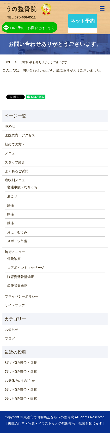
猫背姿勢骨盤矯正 (20, 277)
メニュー (11, 153)
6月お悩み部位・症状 (21, 389)
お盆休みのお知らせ (20, 381)
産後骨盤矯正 (17, 286)
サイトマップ (15, 305)
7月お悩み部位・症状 (21, 371)
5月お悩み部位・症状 (21, 398)
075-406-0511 (25, 17)
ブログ (10, 338)
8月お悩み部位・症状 (21, 363)
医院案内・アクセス (20, 135)
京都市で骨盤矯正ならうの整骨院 (49, 417)
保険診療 (14, 259)
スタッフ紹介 (15, 162)
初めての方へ (15, 144)
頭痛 (10, 214)
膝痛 (10, 223)
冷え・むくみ (17, 232)
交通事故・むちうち (22, 187)
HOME (6, 62)
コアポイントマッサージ (25, 268)
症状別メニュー (16, 180)
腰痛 (10, 205)
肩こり (12, 196)
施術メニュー (15, 252)
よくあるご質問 (16, 171)
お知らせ (11, 329)
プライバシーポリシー (21, 296)
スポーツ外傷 (17, 241)
